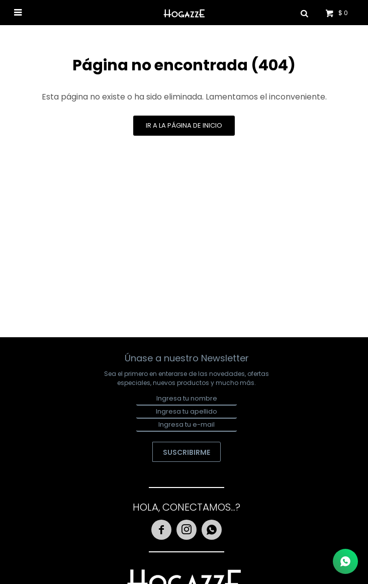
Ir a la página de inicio (184, 125)
